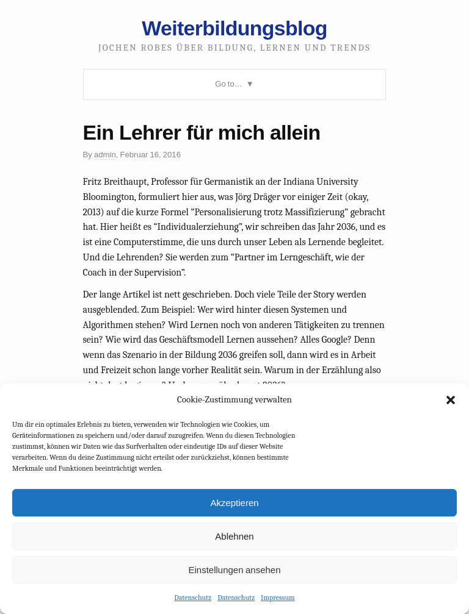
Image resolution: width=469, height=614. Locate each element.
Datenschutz (192, 597)
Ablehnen (234, 536)
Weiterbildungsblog (234, 28)
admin (105, 154)
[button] (451, 400)
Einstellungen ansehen (234, 570)
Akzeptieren (234, 503)
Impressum (278, 597)
